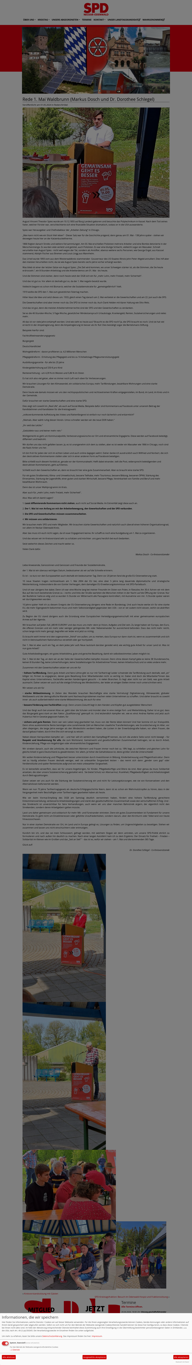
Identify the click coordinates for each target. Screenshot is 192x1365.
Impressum (97, 1336)
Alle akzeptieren (181, 1357)
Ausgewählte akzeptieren (94, 1357)
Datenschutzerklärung (52, 1336)
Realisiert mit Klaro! (182, 1362)
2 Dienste (15, 1349)
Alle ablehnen (9, 1357)
